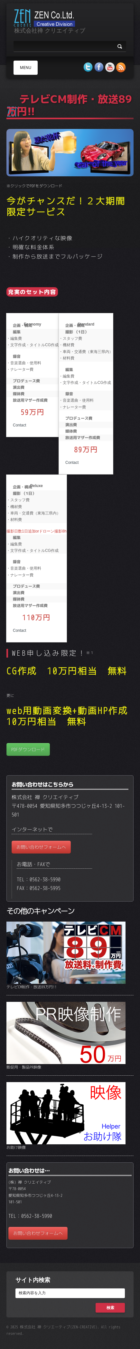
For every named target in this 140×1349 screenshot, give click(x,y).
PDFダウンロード (28, 749)
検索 (110, 1307)
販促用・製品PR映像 (23, 1067)
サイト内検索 (32, 1279)
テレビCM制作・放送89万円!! (31, 987)
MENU (25, 67)
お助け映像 (16, 1147)
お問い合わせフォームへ (41, 847)
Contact (19, 425)
